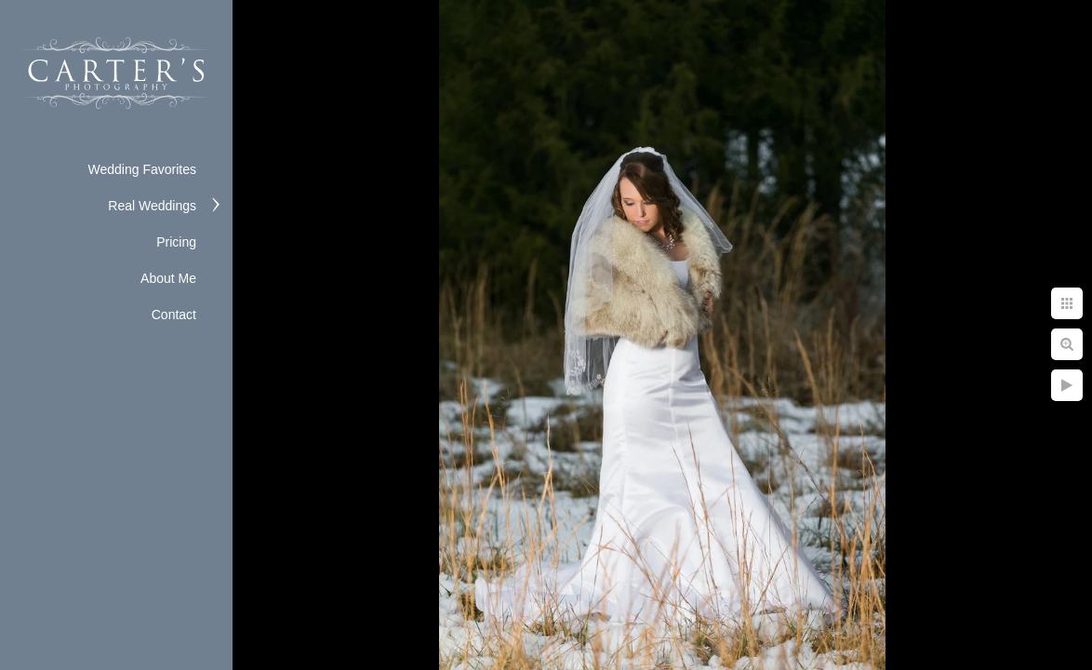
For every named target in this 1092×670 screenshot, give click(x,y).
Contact (174, 314)
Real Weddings (152, 205)
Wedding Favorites (142, 169)
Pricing (176, 241)
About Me (168, 278)
